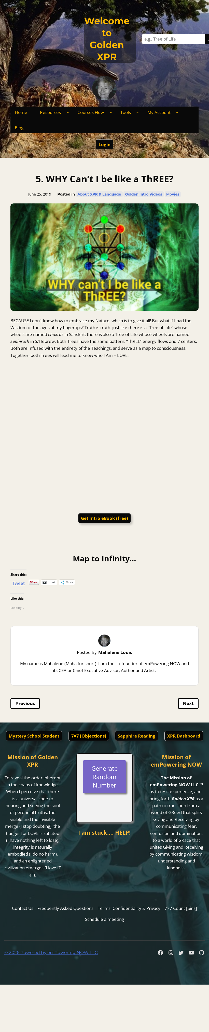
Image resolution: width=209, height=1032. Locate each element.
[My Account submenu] (177, 112)
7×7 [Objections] (88, 736)
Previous (25, 703)
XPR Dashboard (183, 736)
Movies (172, 194)
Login (104, 144)
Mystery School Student (34, 736)
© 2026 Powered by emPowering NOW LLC (51, 952)
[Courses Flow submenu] (110, 112)
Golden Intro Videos (143, 194)
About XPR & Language (99, 194)
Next (188, 703)
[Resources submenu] (67, 112)
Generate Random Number (104, 776)
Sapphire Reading (136, 736)
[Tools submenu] (137, 112)
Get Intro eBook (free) (104, 518)
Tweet (18, 582)
